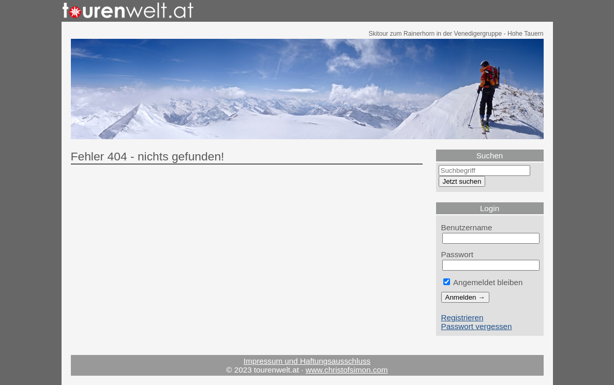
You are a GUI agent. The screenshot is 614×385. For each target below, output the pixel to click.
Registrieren (462, 317)
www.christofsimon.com (347, 369)
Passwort (457, 254)
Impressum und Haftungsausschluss (307, 361)
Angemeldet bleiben (483, 282)
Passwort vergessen (476, 326)
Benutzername (466, 227)
